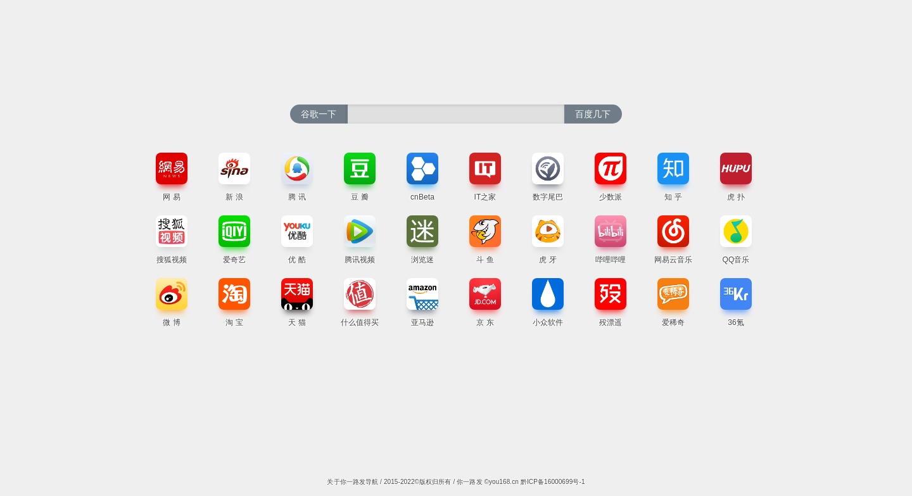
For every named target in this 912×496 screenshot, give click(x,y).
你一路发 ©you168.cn (489, 481)
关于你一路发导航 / (355, 481)
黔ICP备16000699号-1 (553, 481)
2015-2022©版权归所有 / (420, 481)
